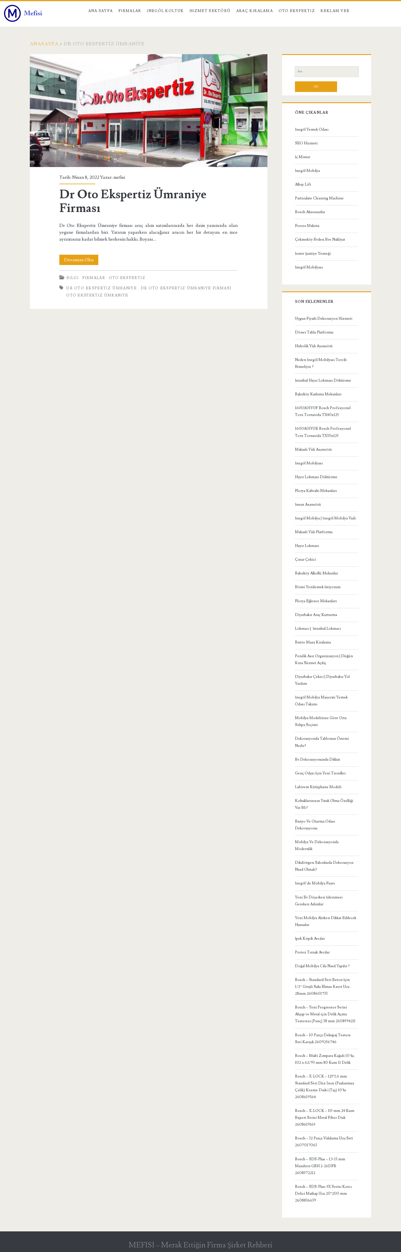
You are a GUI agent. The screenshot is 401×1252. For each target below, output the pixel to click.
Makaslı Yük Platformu (313, 532)
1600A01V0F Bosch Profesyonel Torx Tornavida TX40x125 (323, 411)
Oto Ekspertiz (297, 11)
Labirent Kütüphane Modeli (318, 787)
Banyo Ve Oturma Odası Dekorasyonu (315, 825)
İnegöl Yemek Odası (311, 129)
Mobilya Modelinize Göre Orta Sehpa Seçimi (321, 721)
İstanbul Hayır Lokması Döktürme (323, 380)
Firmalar (129, 11)
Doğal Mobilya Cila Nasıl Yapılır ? (322, 966)
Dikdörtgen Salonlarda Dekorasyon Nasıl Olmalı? (324, 866)
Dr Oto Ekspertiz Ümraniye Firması (148, 110)
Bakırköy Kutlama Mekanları (318, 394)
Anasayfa (44, 44)
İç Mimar (302, 157)
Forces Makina (307, 225)
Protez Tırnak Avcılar (312, 952)
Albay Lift (303, 184)
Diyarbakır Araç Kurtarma (316, 615)
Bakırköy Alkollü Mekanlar (316, 573)
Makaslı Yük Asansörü (313, 449)
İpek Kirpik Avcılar (310, 938)
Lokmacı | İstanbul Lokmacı (318, 628)
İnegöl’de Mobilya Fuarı (315, 883)
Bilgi (72, 278)
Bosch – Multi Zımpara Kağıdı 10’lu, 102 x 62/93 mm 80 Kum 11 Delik (325, 1059)
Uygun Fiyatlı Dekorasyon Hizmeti (323, 318)
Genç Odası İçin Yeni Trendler (320, 773)
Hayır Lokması (307, 545)
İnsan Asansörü (308, 504)
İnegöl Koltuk (165, 11)
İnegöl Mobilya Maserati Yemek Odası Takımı (321, 701)
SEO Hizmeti (306, 143)
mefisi (119, 177)
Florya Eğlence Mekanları (316, 601)
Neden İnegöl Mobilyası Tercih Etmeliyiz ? (321, 363)
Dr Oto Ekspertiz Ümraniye (101, 288)
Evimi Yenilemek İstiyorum (318, 587)
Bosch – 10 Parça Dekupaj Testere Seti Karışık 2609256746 (323, 1038)
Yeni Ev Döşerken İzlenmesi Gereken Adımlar (319, 900)
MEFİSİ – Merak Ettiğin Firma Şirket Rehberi (201, 1245)
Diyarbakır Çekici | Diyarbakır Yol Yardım (322, 680)
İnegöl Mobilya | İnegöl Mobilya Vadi (325, 518)
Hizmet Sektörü (210, 11)
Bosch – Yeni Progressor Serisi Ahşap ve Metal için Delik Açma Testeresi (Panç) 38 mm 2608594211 (325, 1014)
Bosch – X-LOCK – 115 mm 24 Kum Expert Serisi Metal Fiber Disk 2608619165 (324, 1117)
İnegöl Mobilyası (309, 267)
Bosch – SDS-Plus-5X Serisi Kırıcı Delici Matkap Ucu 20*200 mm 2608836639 (323, 1193)
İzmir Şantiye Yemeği (313, 253)
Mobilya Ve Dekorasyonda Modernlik (317, 845)
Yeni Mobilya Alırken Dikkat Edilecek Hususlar (325, 921)
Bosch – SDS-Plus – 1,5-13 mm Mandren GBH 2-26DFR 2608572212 (320, 1166)
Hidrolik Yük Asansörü (314, 346)
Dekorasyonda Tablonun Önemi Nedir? (322, 742)
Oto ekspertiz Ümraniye (97, 295)
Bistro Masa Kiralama (313, 642)
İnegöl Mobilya (307, 170)
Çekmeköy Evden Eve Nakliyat (320, 239)
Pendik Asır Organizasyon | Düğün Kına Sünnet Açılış (324, 659)
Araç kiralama (254, 11)
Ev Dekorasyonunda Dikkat (317, 759)
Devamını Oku (81, 260)
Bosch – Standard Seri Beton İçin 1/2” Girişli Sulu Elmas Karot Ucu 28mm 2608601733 (322, 987)
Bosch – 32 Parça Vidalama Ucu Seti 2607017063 (324, 1141)
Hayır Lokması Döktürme (316, 477)
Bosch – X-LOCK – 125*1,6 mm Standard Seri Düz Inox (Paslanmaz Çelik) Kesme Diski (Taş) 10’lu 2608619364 (324, 1086)
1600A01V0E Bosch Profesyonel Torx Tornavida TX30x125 (323, 432)
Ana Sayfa (100, 11)
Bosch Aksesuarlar (310, 212)
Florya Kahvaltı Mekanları (316, 490)
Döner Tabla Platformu (314, 332)
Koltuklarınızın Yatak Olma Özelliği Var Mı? (324, 804)
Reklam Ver (334, 11)
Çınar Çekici (305, 559)
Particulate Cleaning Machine (319, 198)
